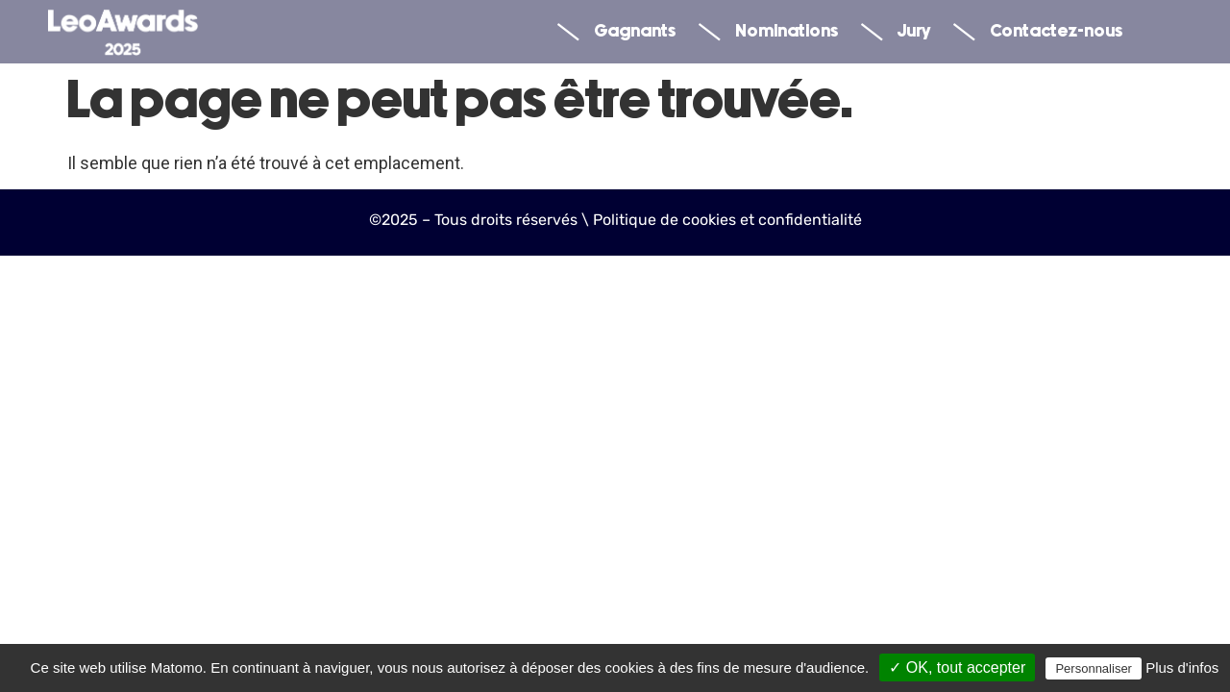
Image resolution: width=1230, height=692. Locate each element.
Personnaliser (1093, 668)
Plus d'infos (1181, 667)
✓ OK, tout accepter (957, 667)
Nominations (768, 31)
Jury (895, 31)
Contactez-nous (1037, 31)
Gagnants (616, 31)
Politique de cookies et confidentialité (727, 219)
